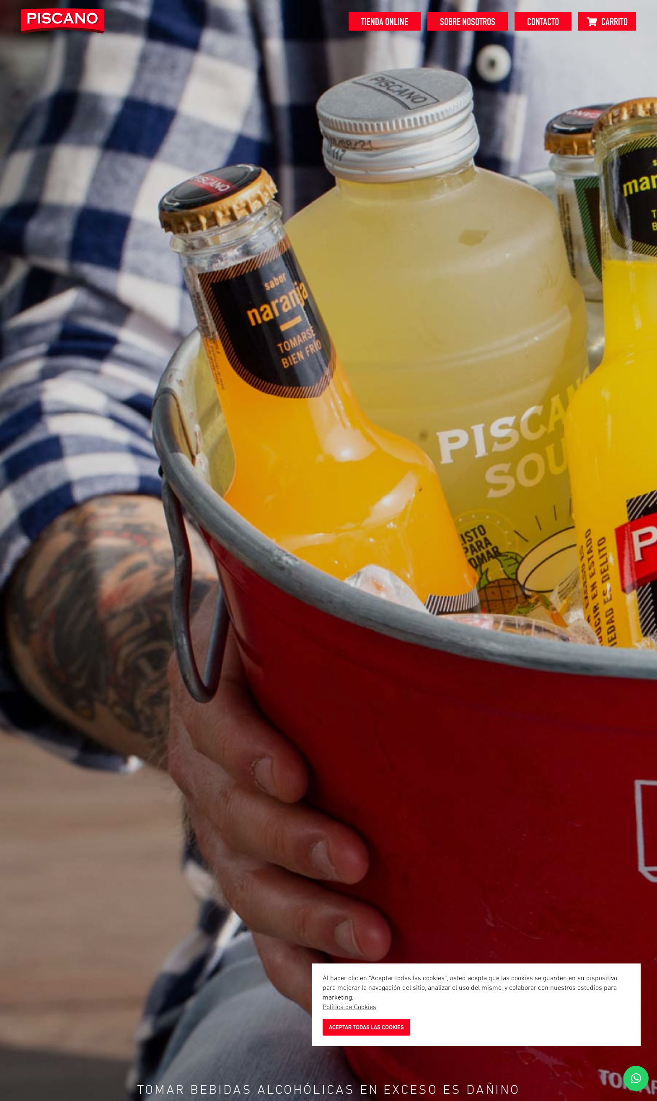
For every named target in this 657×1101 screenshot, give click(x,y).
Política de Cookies (349, 1007)
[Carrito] (607, 21)
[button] (636, 1078)
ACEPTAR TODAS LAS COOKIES (366, 1027)
